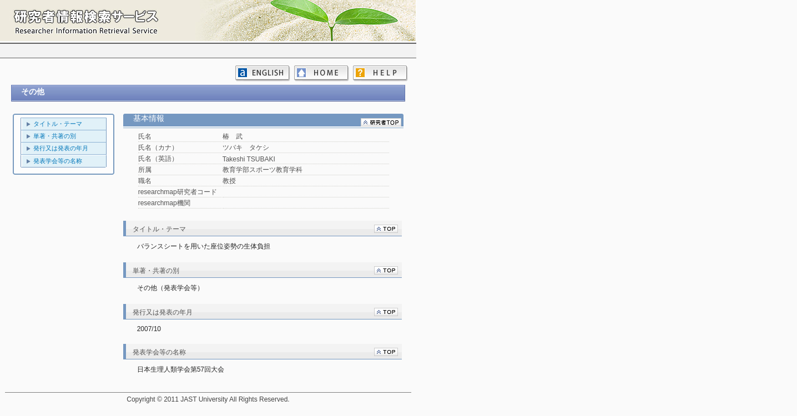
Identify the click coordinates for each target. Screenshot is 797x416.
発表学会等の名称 (57, 161)
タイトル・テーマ (57, 123)
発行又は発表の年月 (60, 148)
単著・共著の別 (54, 136)
